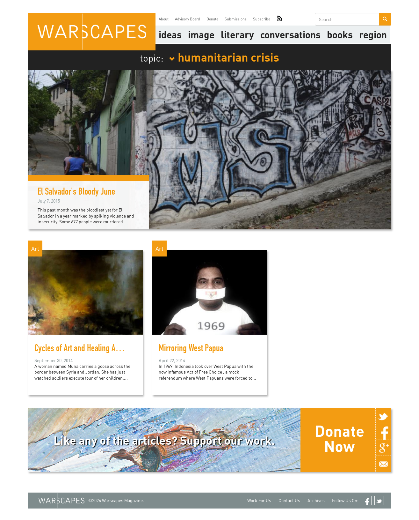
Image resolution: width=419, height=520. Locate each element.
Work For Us (259, 500)
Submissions (236, 19)
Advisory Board (187, 19)
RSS (279, 19)
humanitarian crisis (224, 57)
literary (237, 34)
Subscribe (261, 19)
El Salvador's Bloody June (76, 192)
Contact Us (289, 500)
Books (340, 34)
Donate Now (339, 438)
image (201, 34)
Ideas (170, 34)
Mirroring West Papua (191, 349)
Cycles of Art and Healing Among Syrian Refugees (108, 349)
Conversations (290, 34)
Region (373, 34)
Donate (212, 19)
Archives (316, 500)
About (164, 19)
